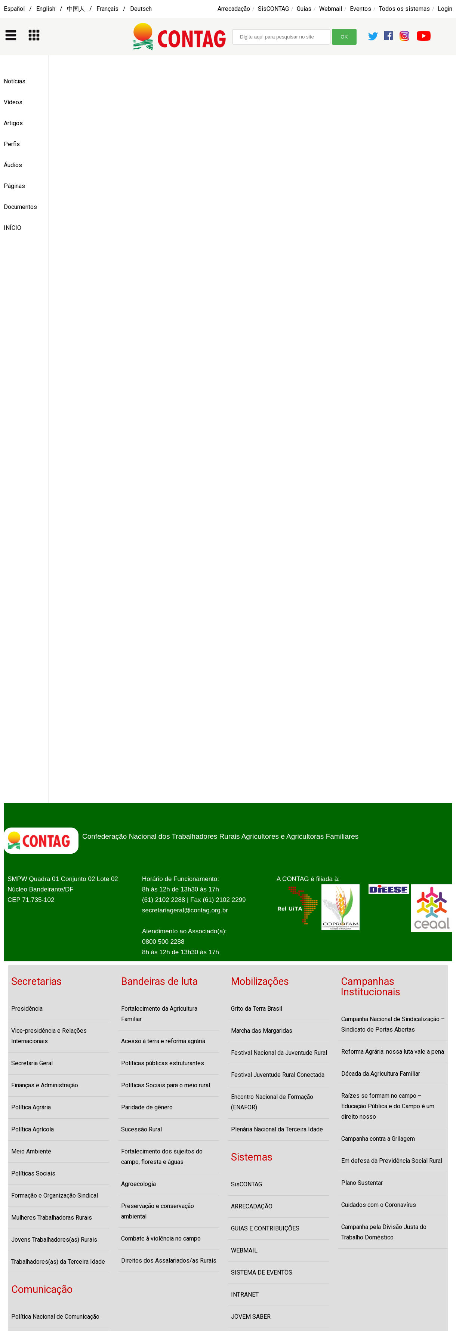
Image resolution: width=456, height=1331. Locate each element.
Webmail (330, 8)
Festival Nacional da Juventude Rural (279, 1052)
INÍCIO (12, 227)
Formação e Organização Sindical (54, 1195)
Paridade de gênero (147, 1107)
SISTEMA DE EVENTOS (261, 1272)
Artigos (13, 123)
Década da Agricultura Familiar (380, 1073)
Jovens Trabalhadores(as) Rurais (54, 1239)
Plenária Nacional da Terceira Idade (277, 1129)
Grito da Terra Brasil (256, 1008)
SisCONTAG (273, 8)
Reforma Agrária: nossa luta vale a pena (392, 1051)
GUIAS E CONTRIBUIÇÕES (265, 1228)
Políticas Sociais (33, 1173)
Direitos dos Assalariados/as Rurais (168, 1260)
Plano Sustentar (362, 1182)
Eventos (360, 8)
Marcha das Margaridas (261, 1030)
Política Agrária (31, 1107)
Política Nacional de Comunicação (55, 1316)
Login (445, 8)
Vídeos (13, 102)
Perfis (12, 144)
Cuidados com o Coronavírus (378, 1204)
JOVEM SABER (251, 1316)
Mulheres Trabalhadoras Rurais (51, 1217)
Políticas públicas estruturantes (162, 1063)
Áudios (13, 165)
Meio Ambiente (31, 1151)
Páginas (14, 186)
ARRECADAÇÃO (251, 1206)
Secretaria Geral (32, 1063)
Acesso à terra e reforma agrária (163, 1041)
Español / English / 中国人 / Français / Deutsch (78, 8)
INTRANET (245, 1294)
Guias (304, 8)
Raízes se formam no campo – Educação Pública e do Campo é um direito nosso (387, 1106)
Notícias (14, 81)
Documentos (20, 206)
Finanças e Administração (44, 1085)
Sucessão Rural (141, 1129)
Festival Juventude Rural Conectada (277, 1074)
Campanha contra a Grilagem (378, 1138)
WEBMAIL (244, 1250)
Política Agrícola (32, 1129)
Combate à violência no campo (161, 1238)
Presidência (27, 1008)
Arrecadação (234, 8)
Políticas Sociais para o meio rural (165, 1085)
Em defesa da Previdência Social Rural (391, 1160)
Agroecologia (138, 1183)
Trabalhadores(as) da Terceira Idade (58, 1261)
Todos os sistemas (404, 8)
